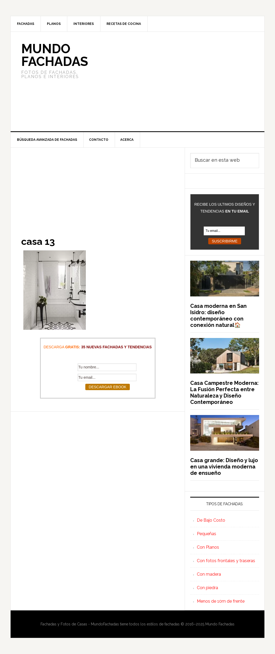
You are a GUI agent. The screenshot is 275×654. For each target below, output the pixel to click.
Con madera (209, 574)
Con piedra (207, 587)
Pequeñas (206, 533)
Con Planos (208, 547)
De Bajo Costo (211, 520)
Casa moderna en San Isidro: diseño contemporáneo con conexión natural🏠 (218, 315)
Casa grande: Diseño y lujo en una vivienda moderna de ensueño (224, 466)
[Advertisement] (177, 81)
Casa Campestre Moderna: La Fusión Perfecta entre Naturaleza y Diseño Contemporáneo (224, 392)
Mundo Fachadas (54, 55)
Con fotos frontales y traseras (226, 560)
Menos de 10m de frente (221, 601)
